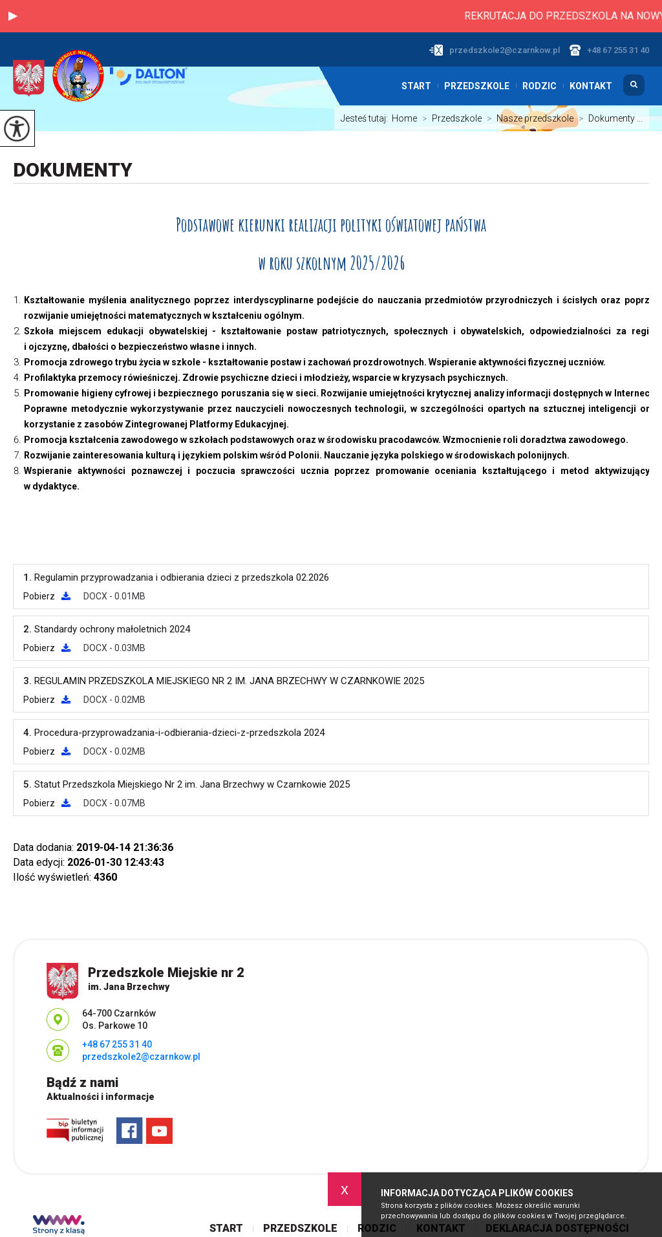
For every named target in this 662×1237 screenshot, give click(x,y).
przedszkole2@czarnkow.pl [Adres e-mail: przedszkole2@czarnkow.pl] (141, 1056)
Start (416, 86)
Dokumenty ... (608, 118)
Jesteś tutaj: (366, 118)
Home (404, 118)
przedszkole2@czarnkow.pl (494, 50)
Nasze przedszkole (527, 118)
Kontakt (591, 86)
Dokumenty (73, 169)
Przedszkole (476, 86)
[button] (13, 16)
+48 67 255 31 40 (609, 50)
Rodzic (539, 86)
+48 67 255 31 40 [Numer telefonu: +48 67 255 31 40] (117, 1044)
